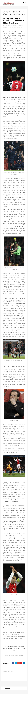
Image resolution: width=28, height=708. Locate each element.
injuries (5, 13)
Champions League (20, 11)
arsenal (12, 11)
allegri (8, 11)
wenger (17, 13)
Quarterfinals (11, 13)
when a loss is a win (8, 32)
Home (4, 11)
